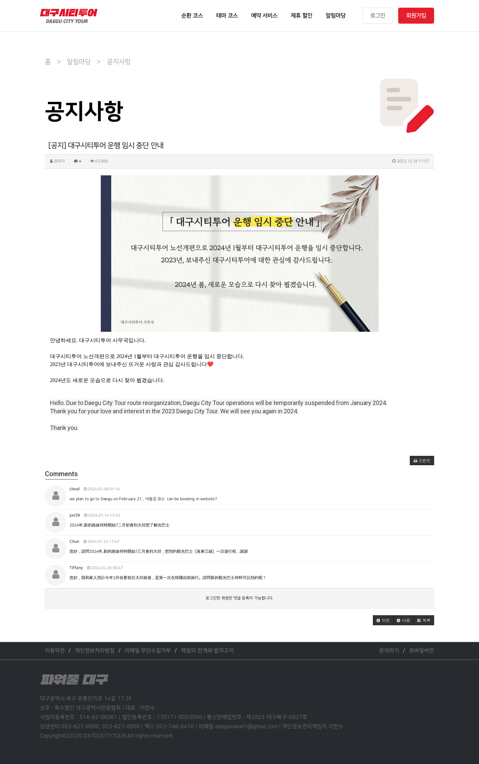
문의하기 (389, 651)
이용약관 (55, 651)
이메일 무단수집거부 (148, 651)
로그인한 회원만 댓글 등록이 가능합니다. (239, 598)
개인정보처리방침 (95, 651)
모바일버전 (421, 651)
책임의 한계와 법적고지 (207, 651)
